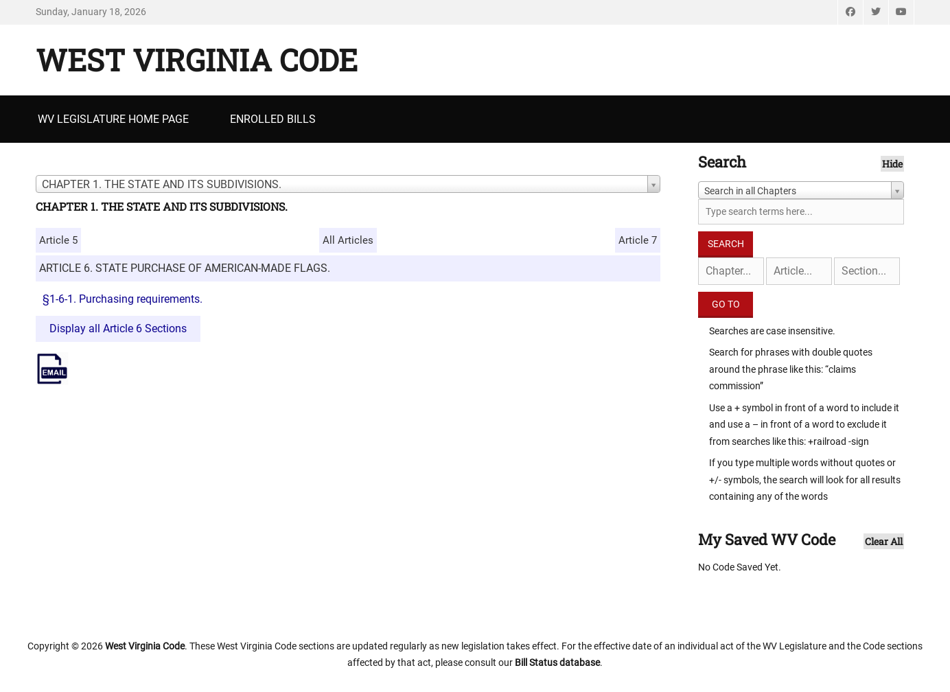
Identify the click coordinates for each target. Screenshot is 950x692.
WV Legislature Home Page (113, 119)
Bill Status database (557, 662)
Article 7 (637, 240)
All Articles (348, 240)
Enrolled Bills (273, 119)
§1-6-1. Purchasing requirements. (122, 298)
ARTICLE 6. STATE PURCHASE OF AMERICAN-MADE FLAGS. (184, 268)
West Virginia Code (197, 60)
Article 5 (58, 240)
